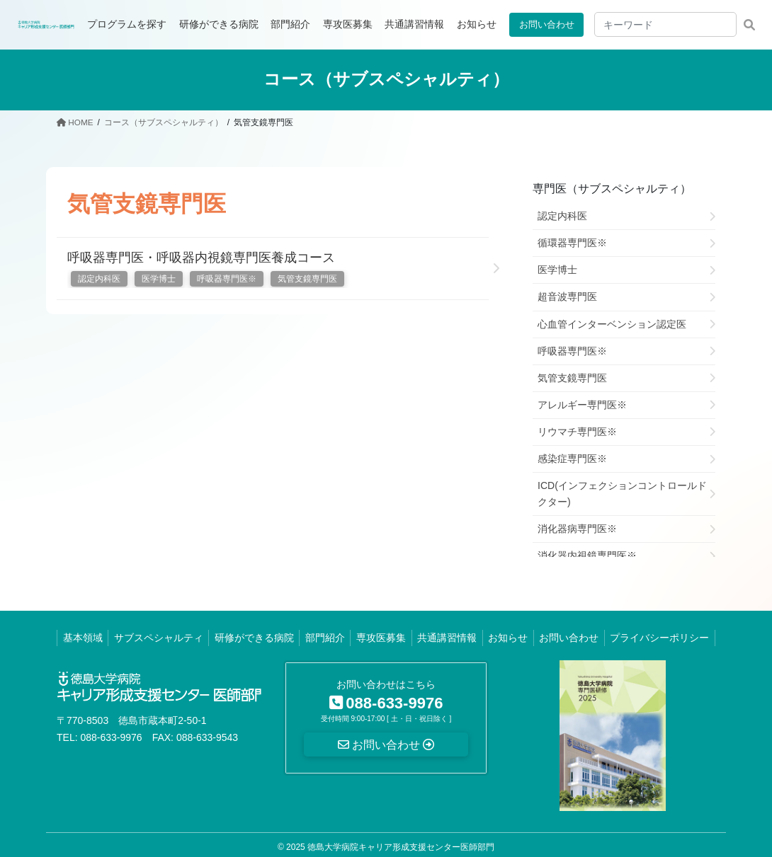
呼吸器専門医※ (226, 279)
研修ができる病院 (254, 637)
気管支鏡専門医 (307, 279)
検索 (749, 24)
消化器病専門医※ (577, 528)
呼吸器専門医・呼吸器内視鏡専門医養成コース (201, 257)
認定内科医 (99, 279)
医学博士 (159, 279)
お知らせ (508, 637)
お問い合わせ (544, 24)
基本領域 (83, 637)
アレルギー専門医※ (582, 404)
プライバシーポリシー (659, 637)
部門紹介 (325, 637)
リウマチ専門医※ (577, 431)
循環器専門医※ (572, 242)
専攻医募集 (381, 637)
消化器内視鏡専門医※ (587, 555)
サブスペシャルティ (158, 637)
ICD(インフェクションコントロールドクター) (622, 493)
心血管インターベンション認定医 (612, 323)
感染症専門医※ (572, 458)
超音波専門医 (567, 296)
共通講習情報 (447, 637)
